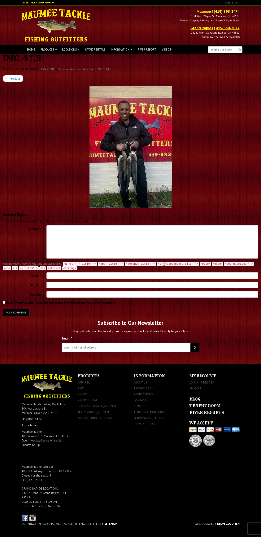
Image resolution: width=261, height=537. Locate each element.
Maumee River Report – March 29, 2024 (83, 69)
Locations (70, 49)
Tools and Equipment (94, 412)
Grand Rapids (202, 27)
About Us (140, 382)
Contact (139, 400)
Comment (34, 229)
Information (121, 49)
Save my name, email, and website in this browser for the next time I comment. (61, 302)
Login (228, 2)
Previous (13, 78)
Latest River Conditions (37, 2)
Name (36, 276)
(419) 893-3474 (227, 11)
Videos (166, 49)
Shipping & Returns (148, 418)
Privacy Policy (144, 424)
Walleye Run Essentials (95, 418)
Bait (80, 388)
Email (36, 285)
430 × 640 (47, 69)
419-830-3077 (228, 27)
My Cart (195, 388)
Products (49, 49)
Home (31, 49)
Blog (137, 406)
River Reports (206, 412)
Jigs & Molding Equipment (97, 406)
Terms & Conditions (149, 412)
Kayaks (82, 394)
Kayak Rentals (95, 49)
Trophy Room (143, 388)
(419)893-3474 (31, 419)
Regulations (143, 394)
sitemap (110, 524)
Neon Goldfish (228, 524)
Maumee (204, 11)
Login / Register (201, 382)
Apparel (83, 382)
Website (35, 294)
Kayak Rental (87, 400)
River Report (147, 49)
